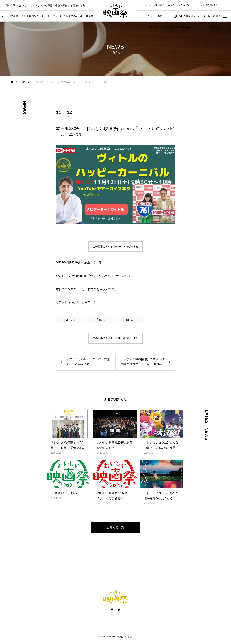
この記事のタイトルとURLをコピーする (115, 246)
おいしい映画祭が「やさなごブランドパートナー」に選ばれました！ (184, 5)
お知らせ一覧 (115, 527)
